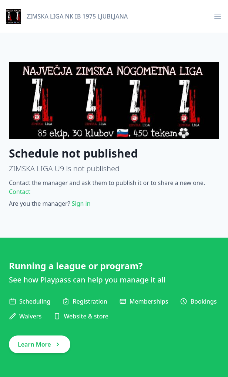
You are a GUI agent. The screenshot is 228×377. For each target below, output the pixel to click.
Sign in (81, 203)
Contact (19, 192)
